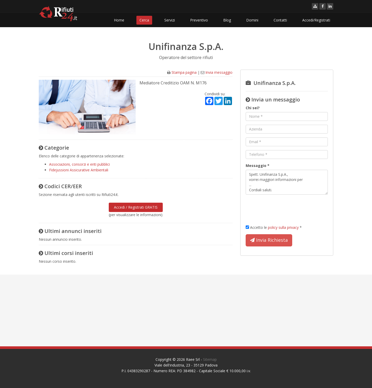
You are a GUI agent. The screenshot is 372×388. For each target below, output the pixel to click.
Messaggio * (257, 165)
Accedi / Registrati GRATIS (136, 207)
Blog (227, 20)
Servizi (169, 20)
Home (119, 20)
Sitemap (210, 359)
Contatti (280, 20)
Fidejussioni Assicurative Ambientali (78, 169)
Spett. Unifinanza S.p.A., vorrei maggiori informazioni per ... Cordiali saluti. (287, 182)
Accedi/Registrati (316, 20)
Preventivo (199, 20)
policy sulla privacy (283, 227)
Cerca (144, 20)
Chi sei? (253, 107)
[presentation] (285, 209)
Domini (252, 20)
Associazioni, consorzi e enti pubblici (79, 164)
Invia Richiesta (269, 240)
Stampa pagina (184, 72)
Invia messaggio (219, 72)
